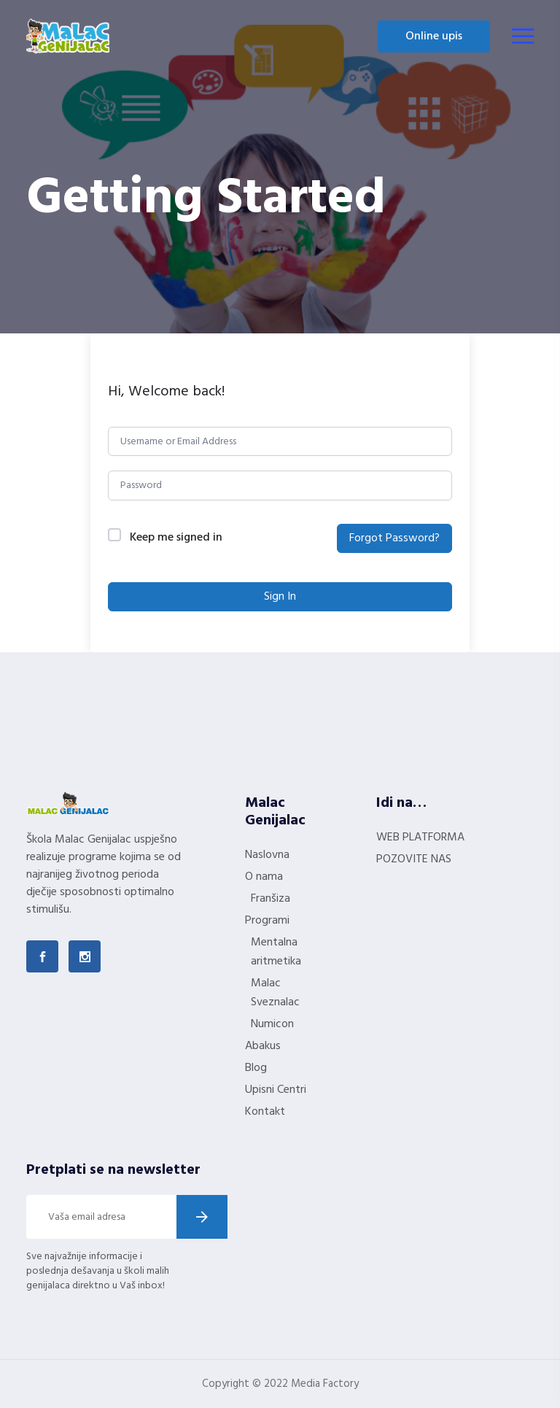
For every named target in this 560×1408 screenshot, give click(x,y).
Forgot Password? (394, 538)
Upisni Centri (275, 1089)
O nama (264, 876)
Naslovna (267, 855)
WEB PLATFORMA (420, 837)
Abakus (263, 1046)
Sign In (280, 596)
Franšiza (270, 898)
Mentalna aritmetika (276, 952)
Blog (256, 1068)
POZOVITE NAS (413, 859)
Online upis (433, 36)
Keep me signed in (176, 538)
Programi (267, 920)
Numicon (272, 1024)
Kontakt (265, 1111)
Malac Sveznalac (275, 993)
